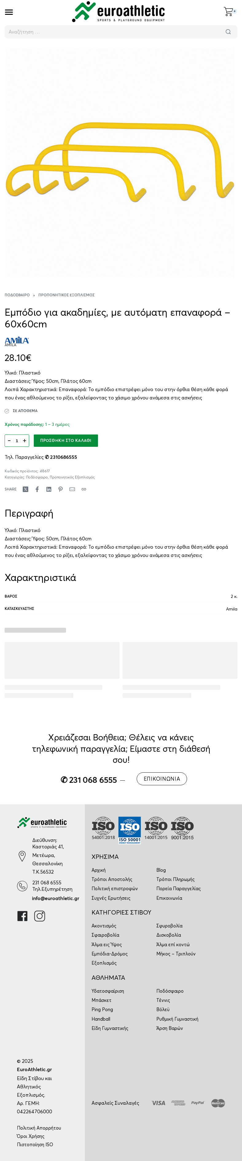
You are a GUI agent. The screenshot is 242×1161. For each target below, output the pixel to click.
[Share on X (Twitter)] (25, 489)
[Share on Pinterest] (60, 489)
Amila (231, 609)
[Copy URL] (84, 489)
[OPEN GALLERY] (121, 161)
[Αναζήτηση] (228, 31)
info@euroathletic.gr (55, 898)
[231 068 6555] (22, 886)
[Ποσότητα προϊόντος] (17, 440)
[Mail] (72, 489)
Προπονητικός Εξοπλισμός (66, 295)
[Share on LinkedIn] (49, 489)
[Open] (9, 12)
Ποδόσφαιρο (17, 295)
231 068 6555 (46, 882)
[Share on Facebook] (37, 489)
